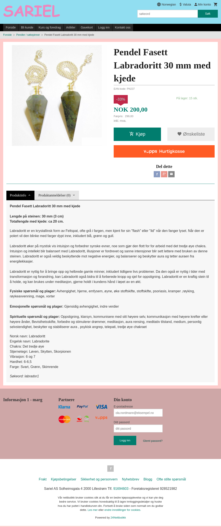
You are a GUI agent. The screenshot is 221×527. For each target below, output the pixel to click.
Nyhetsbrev (130, 480)
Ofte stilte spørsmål (171, 480)
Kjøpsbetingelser (63, 480)
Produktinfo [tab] (18, 196)
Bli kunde (27, 27)
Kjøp (137, 134)
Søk (207, 13)
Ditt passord (122, 423)
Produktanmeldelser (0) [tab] (54, 196)
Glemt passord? (153, 441)
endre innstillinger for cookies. (122, 511)
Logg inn (104, 27)
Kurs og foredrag (50, 27)
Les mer (93, 511)
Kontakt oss (123, 27)
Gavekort (87, 27)
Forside (11, 27)
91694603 (120, 489)
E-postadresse (123, 407)
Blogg (148, 480)
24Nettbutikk (118, 518)
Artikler (71, 27)
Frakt (42, 480)
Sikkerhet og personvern (99, 480)
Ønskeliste (191, 134)
